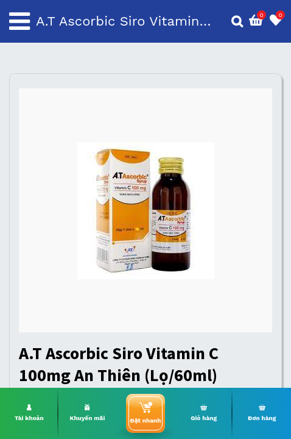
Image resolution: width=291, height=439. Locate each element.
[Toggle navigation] (19, 21)
